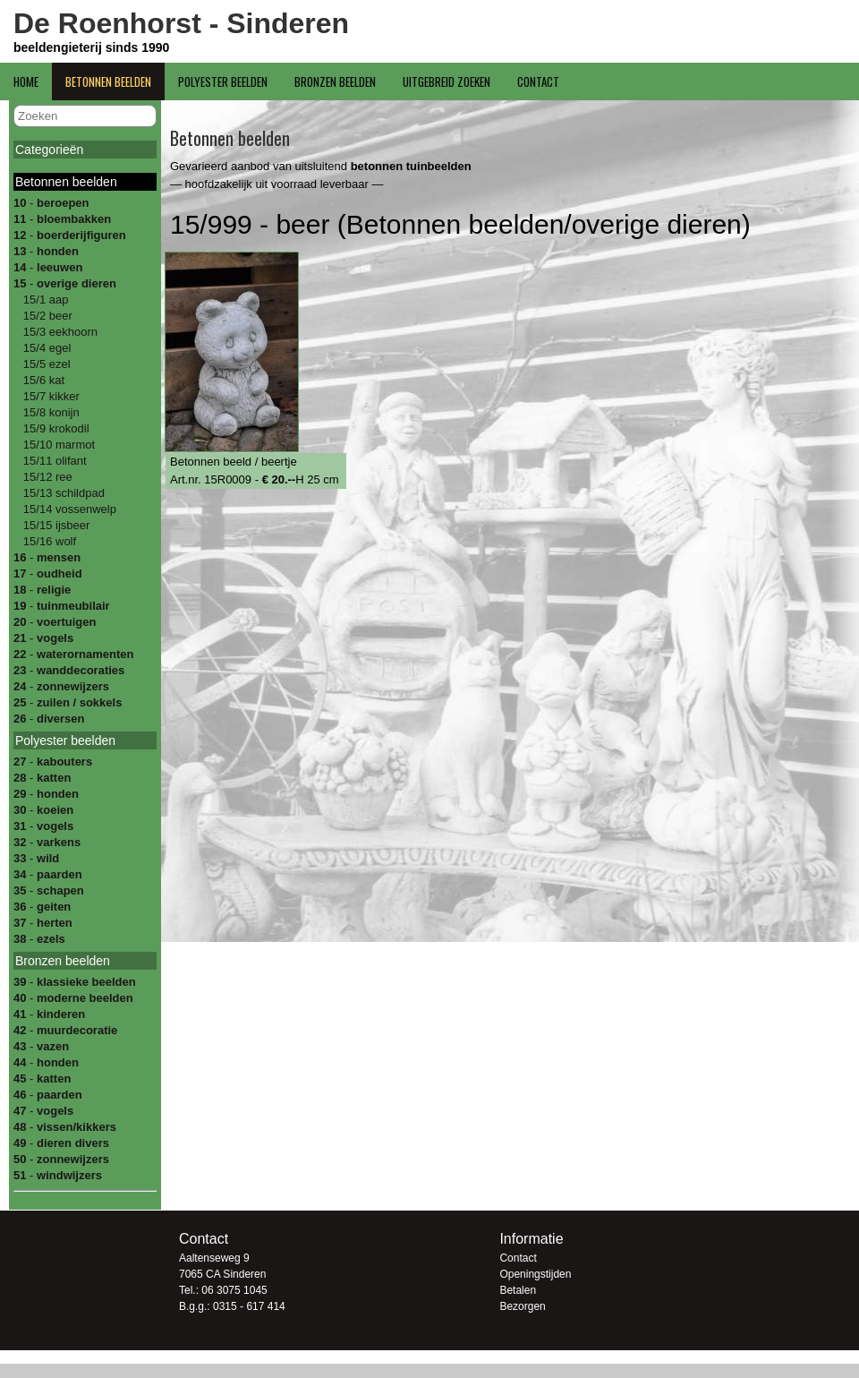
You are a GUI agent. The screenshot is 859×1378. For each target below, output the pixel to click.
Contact (538, 81)
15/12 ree (46, 477)
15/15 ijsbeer (54, 525)
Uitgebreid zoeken (446, 81)
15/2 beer (46, 315)
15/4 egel (45, 348)
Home (25, 81)
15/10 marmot (57, 444)
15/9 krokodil (54, 428)
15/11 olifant (53, 460)
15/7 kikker (49, 396)
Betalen (517, 1290)
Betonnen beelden (108, 81)
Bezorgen (522, 1306)
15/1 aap (44, 299)
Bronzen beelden (335, 81)
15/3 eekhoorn (59, 331)
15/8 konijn (50, 412)
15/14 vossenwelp (68, 509)
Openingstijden (535, 1274)
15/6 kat (42, 380)
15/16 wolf (48, 541)
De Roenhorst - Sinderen (181, 23)
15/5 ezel (45, 364)
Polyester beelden (223, 81)
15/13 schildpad (62, 493)
